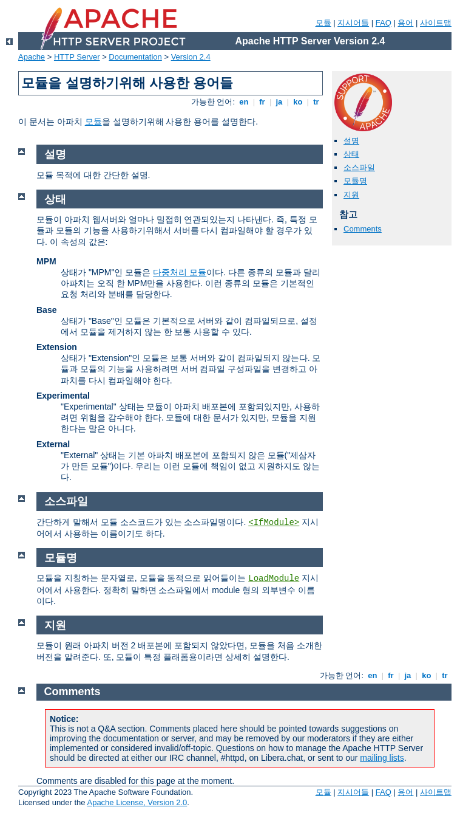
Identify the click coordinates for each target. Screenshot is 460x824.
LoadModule (273, 578)
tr (316, 101)
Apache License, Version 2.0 (137, 802)
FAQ (383, 22)
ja (279, 101)
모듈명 (355, 180)
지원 (351, 194)
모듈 (323, 22)
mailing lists (382, 758)
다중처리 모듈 (179, 272)
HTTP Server (77, 56)
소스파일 (359, 167)
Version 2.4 (191, 56)
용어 (405, 22)
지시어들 (353, 22)
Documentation (135, 56)
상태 (351, 154)
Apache (31, 56)
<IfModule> (273, 522)
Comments (362, 228)
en (244, 101)
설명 (351, 140)
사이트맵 (436, 22)
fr (262, 101)
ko (298, 101)
